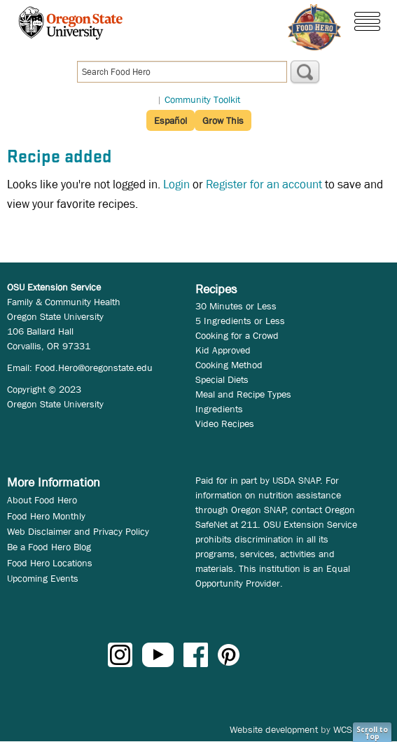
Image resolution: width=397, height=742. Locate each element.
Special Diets (222, 379)
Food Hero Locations (49, 562)
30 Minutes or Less (236, 306)
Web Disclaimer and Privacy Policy (78, 531)
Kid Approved (223, 350)
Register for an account (264, 184)
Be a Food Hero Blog (49, 546)
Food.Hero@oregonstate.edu (94, 367)
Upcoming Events (42, 578)
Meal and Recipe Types (243, 394)
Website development (274, 729)
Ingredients (219, 408)
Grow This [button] (223, 120)
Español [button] (170, 120)
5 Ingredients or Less (240, 320)
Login (176, 184)
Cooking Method (229, 364)
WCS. (344, 729)
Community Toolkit (202, 99)
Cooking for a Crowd (237, 335)
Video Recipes (224, 423)
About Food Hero (42, 499)
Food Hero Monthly (46, 516)
